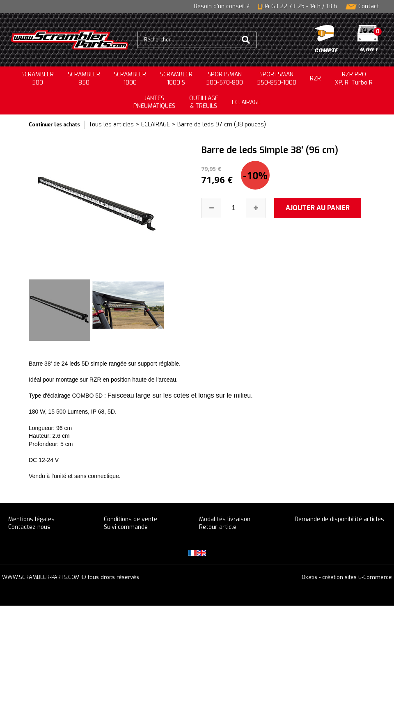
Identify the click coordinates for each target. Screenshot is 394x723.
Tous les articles (111, 124)
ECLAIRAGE (246, 102)
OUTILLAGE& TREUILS (203, 102)
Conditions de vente (130, 519)
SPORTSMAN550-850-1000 (276, 79)
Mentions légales (31, 519)
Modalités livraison (224, 519)
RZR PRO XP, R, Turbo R (354, 79)
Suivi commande (126, 527)
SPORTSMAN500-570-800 (224, 79)
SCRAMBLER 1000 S (176, 79)
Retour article (217, 527)
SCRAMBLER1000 (130, 79)
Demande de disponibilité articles (339, 519)
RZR (315, 78)
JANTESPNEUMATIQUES (154, 102)
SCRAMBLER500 (37, 79)
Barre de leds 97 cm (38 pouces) (221, 124)
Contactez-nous (29, 527)
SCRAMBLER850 (84, 79)
